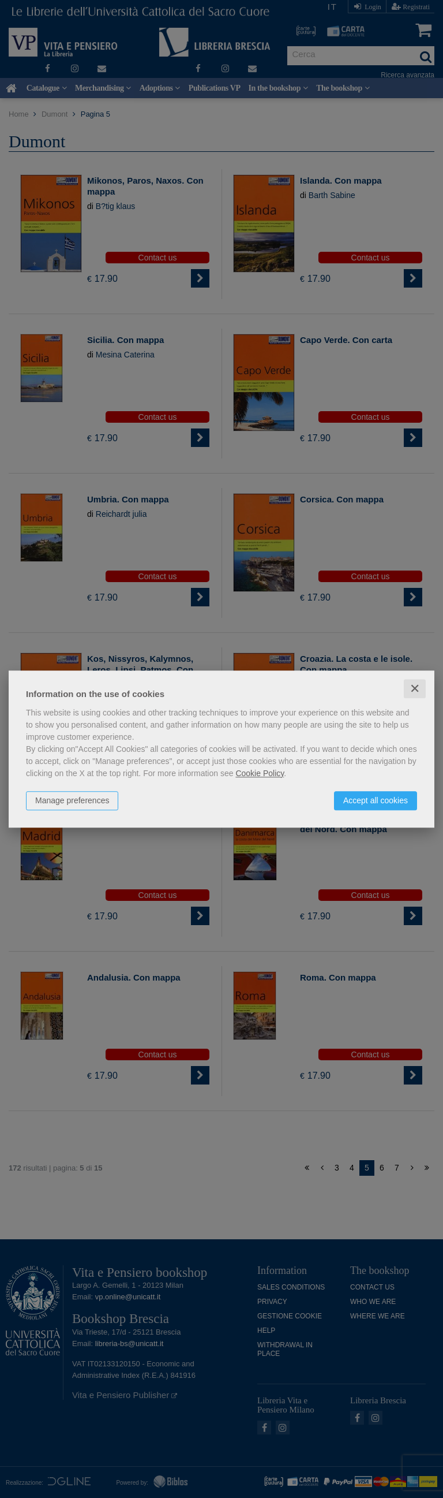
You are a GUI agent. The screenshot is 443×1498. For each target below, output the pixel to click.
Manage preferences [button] (72, 800)
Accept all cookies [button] (375, 800)
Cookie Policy (259, 773)
